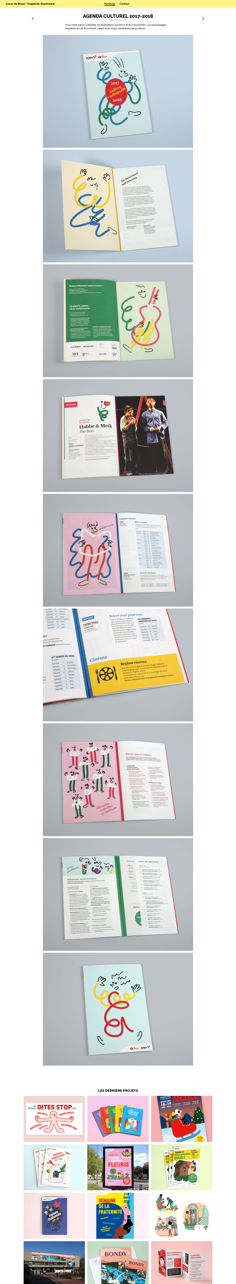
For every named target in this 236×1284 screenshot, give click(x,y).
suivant (203, 18)
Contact (124, 3)
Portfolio (109, 3)
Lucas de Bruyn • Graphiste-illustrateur (30, 3)
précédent (33, 18)
